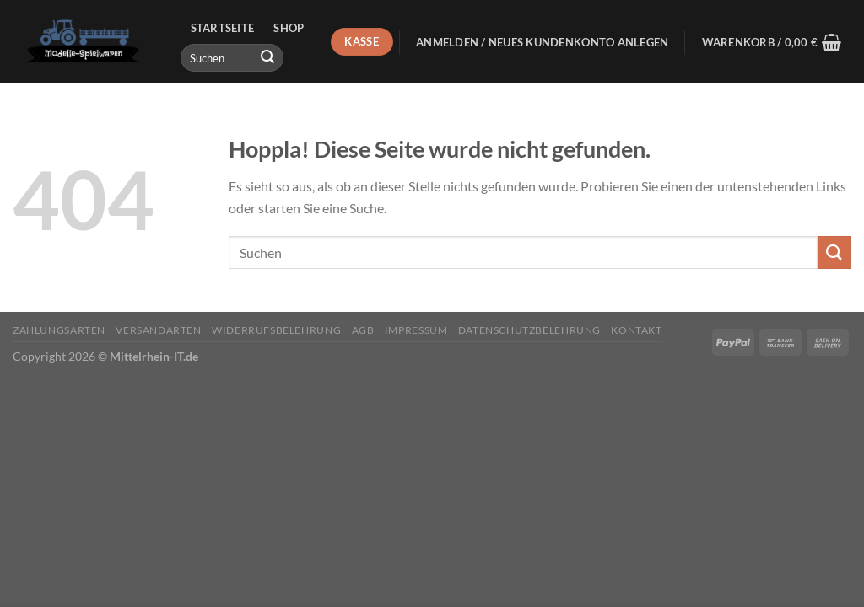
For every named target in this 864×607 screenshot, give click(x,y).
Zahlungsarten (59, 330)
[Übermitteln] (267, 58)
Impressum (416, 330)
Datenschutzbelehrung (529, 330)
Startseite (223, 28)
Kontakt (636, 330)
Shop (288, 28)
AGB (363, 330)
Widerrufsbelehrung (276, 330)
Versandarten (158, 330)
